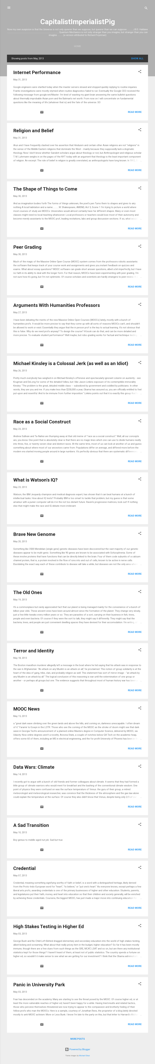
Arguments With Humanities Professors (56, 305)
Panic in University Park (39, 984)
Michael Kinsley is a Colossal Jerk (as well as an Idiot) (70, 363)
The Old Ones (27, 592)
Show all (137, 58)
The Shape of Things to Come (45, 189)
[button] (140, 72)
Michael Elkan (84, 1056)
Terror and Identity (33, 650)
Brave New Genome (34, 534)
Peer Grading (27, 247)
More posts (77, 1039)
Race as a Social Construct (42, 421)
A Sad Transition (31, 825)
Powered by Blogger (77, 1049)
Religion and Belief (33, 130)
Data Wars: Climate (33, 767)
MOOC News (26, 709)
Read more (135, 112)
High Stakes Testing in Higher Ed (48, 926)
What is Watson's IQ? (35, 480)
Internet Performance (37, 72)
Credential (24, 868)
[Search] (146, 9)
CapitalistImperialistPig (77, 21)
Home (77, 46)
